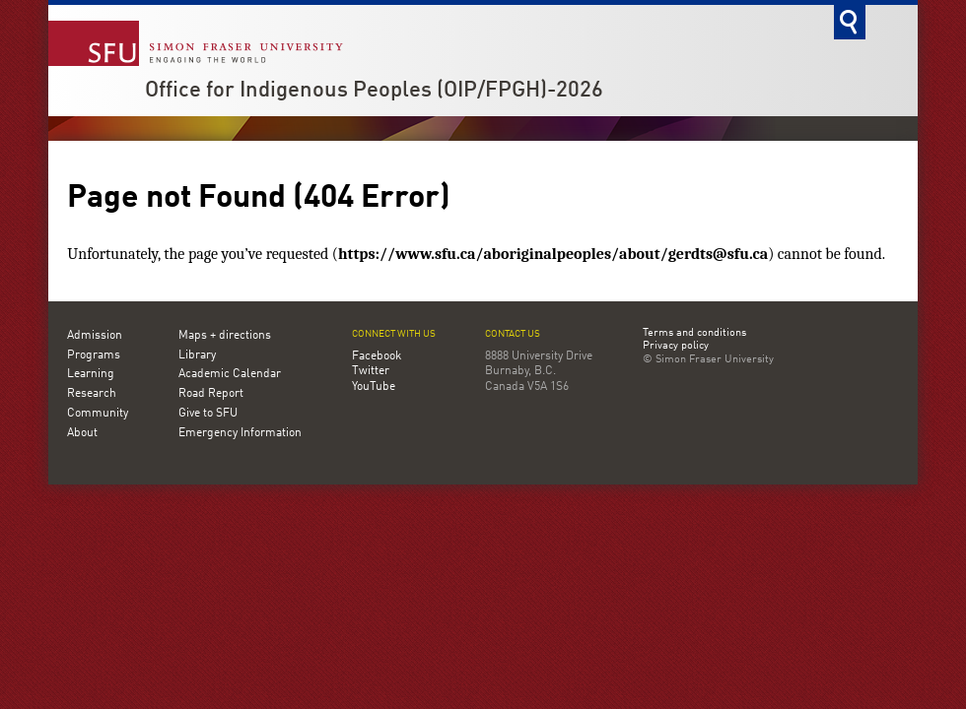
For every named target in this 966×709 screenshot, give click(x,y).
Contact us (512, 334)
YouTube (373, 387)
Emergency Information (240, 433)
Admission (94, 336)
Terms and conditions (694, 334)
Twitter (370, 371)
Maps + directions (224, 336)
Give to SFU (208, 413)
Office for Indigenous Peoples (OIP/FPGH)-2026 (374, 90)
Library (197, 355)
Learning (90, 374)
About (82, 433)
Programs (93, 355)
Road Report (210, 394)
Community (97, 413)
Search (849, 22)
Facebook (376, 356)
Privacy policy (676, 347)
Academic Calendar (229, 374)
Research (91, 394)
